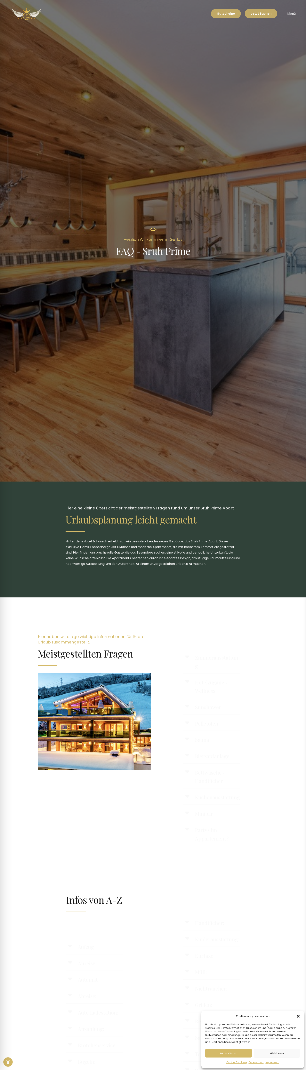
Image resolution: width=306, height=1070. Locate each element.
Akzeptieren (228, 1053)
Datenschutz (256, 1062)
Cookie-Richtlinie (236, 1062)
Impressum (272, 1062)
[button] (298, 1016)
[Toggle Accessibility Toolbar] (8, 1062)
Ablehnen (277, 1053)
